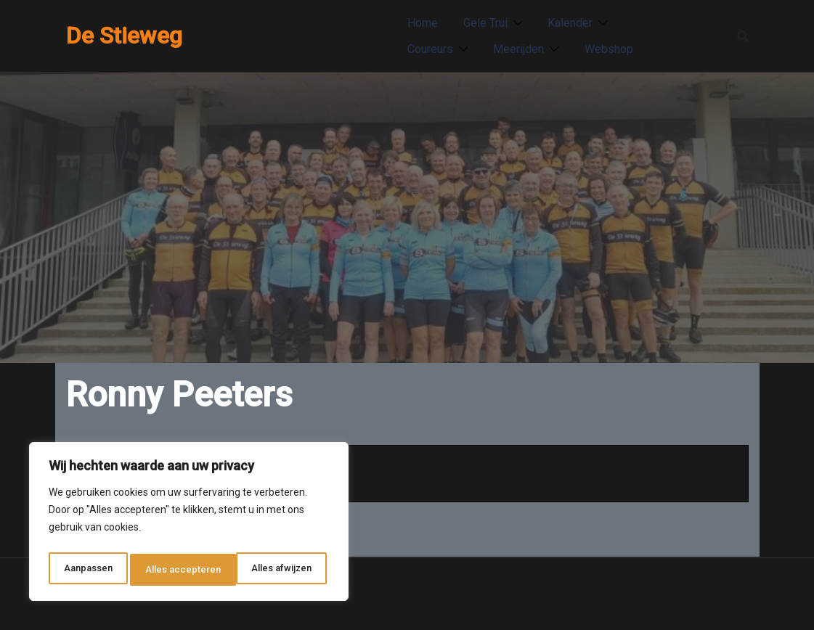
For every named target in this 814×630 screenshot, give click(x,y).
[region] (189, 525)
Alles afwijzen (175, 570)
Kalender (570, 23)
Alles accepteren (277, 570)
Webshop (609, 49)
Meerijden (518, 49)
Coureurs (430, 49)
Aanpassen (86, 570)
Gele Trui (485, 23)
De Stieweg (124, 35)
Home (422, 23)
